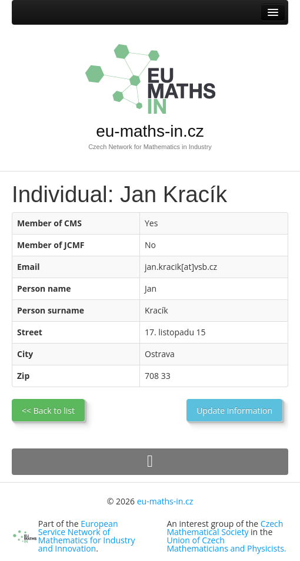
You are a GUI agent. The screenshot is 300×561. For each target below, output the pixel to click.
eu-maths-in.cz (150, 131)
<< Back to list (48, 410)
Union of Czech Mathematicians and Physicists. (226, 544)
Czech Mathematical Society (225, 527)
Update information (234, 410)
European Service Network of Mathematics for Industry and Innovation (86, 536)
